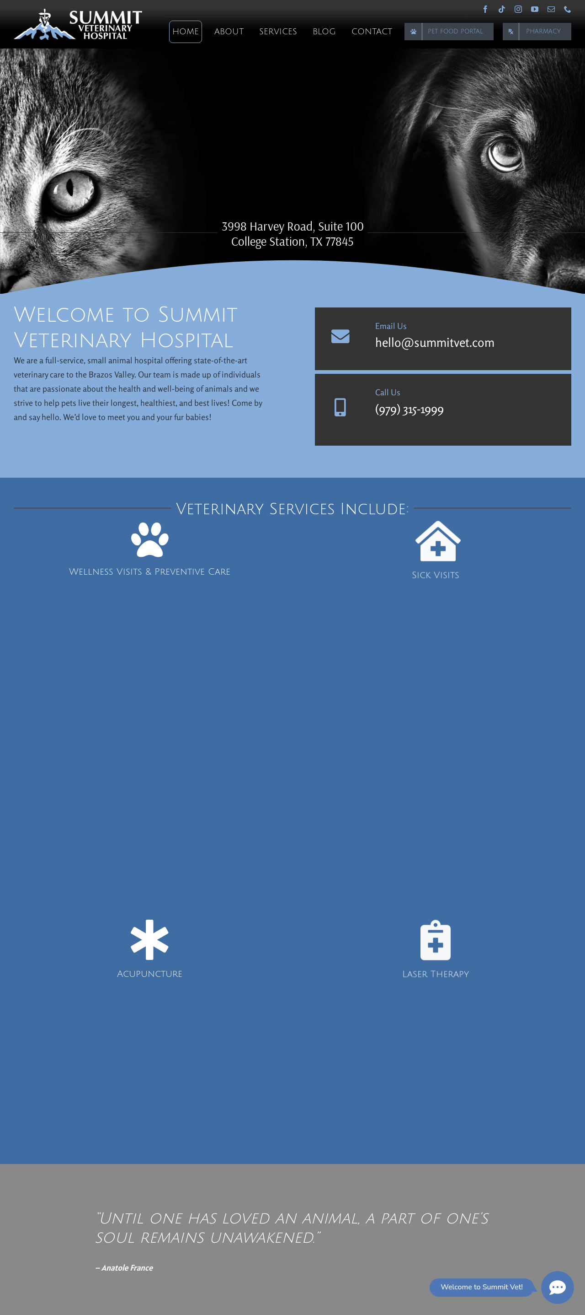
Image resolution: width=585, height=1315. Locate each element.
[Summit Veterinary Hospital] (78, 13)
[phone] (567, 9)
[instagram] (518, 9)
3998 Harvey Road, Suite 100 (293, 226)
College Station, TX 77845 (292, 241)
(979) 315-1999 (409, 408)
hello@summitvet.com (435, 342)
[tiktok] (501, 9)
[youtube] (534, 9)
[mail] (551, 9)
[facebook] (485, 9)
